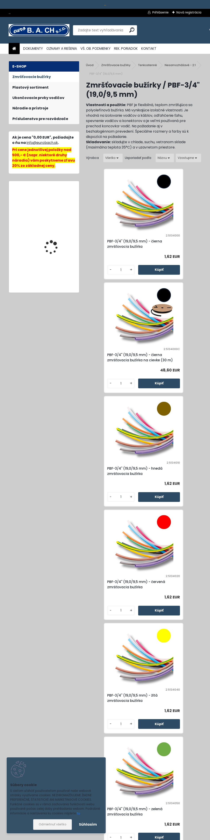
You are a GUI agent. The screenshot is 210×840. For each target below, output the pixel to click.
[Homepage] (14, 49)
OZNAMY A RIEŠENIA (61, 48)
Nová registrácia (188, 12)
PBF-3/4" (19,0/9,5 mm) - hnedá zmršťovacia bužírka (114, 365)
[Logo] (39, 30)
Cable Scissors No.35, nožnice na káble (54, 231)
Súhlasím (88, 824)
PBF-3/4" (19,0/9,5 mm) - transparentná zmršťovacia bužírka (169, 716)
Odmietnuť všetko (52, 824)
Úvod (90, 65)
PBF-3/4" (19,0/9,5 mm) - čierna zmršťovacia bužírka (114, 246)
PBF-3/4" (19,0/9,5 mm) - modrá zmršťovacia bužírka (169, 597)
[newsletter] (190, 813)
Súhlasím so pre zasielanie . (151, 823)
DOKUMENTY (33, 48)
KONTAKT (148, 48)
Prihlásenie (160, 12)
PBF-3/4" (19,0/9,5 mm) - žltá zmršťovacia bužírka (112, 482)
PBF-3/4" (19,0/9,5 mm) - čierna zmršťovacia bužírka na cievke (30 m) (171, 246)
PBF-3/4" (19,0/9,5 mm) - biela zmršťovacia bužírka (113, 717)
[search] (131, 29)
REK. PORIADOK (126, 48)
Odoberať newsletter (49, 800)
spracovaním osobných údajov (138, 823)
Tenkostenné (147, 65)
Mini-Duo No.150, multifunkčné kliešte (53, 204)
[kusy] (99, 276)
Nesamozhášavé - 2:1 (180, 65)
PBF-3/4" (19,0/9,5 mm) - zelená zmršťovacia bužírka (172, 482)
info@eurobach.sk (42, 142)
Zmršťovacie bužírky (115, 65)
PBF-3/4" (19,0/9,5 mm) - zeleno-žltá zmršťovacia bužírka (112, 597)
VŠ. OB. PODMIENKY (95, 48)
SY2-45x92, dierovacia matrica (55, 272)
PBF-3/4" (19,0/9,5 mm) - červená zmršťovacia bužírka (169, 365)
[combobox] (165, 158)
